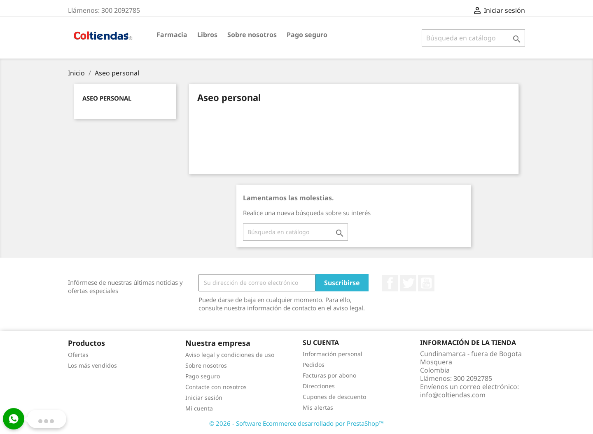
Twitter (408, 283)
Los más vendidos (92, 365)
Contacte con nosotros (216, 387)
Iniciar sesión (203, 397)
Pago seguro (307, 34)
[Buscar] (473, 38)
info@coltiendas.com (453, 394)
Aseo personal (106, 98)
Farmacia (171, 34)
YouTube (426, 283)
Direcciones (319, 386)
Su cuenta (321, 342)
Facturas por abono (329, 375)
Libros (207, 34)
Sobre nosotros (252, 34)
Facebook (390, 283)
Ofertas (78, 355)
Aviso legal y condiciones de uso (229, 355)
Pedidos (314, 364)
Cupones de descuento (334, 397)
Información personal (332, 354)
